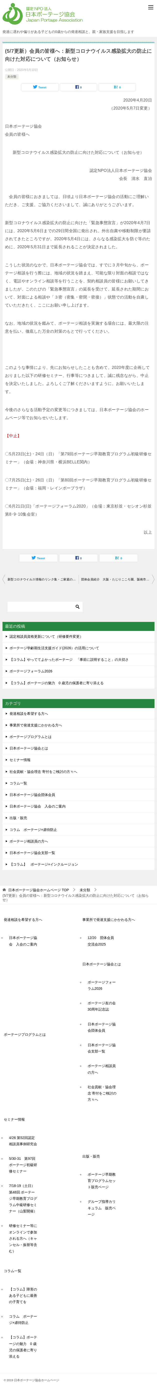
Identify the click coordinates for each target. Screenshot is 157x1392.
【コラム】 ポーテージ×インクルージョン (44, 864)
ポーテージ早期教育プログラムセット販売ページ (102, 1180)
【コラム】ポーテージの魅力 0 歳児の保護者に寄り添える (57, 683)
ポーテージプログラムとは (31, 737)
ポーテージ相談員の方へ (29, 841)
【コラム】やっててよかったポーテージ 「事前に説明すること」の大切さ (69, 660)
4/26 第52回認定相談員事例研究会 (23, 1141)
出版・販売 (18, 818)
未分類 (11, 76)
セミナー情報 (20, 760)
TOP (38, 890)
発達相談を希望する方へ (29, 714)
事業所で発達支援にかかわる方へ (36, 725)
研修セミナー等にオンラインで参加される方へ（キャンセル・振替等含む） (23, 1238)
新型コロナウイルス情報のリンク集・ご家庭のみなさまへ (43, 579)
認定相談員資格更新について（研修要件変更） (46, 636)
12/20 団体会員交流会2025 (101, 941)
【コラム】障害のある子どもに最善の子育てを (23, 1295)
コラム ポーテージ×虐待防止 (35, 830)
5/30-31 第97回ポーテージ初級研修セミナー (23, 1165)
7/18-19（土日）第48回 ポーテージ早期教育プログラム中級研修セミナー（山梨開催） (23, 1198)
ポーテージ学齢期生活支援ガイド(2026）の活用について (54, 648)
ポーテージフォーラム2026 (31, 671)
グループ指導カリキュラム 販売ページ (102, 1208)
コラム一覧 (18, 783)
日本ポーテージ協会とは (29, 748)
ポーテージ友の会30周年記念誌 (102, 1006)
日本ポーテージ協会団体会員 (32, 795)
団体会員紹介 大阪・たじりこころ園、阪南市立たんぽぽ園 (118, 579)
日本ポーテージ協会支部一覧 (32, 853)
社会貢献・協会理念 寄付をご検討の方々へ (43, 772)
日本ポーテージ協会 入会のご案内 (38, 806)
